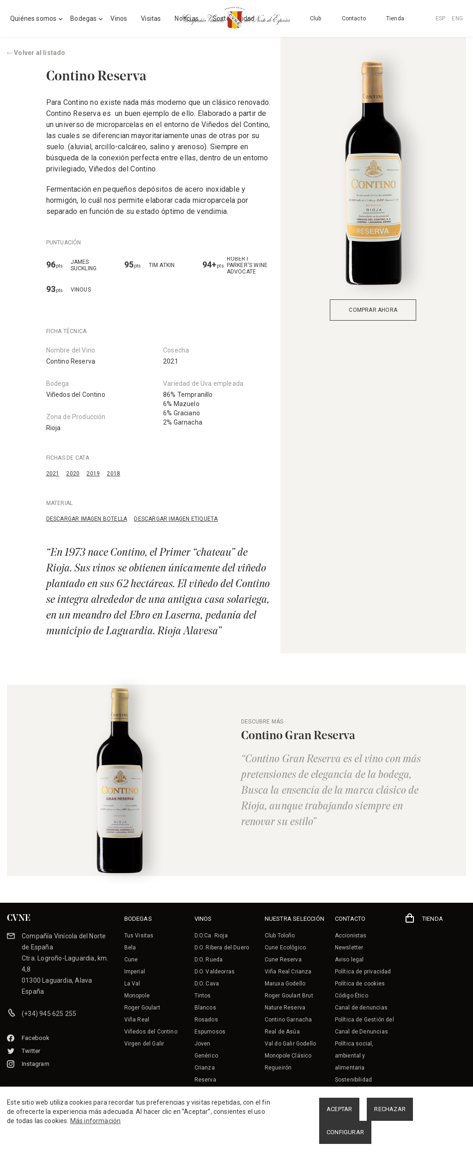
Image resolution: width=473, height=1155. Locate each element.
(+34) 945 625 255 (49, 1013)
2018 (113, 473)
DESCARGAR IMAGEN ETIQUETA (176, 519)
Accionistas (351, 935)
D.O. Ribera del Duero (221, 947)
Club (315, 18)
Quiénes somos (33, 18)
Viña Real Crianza (288, 971)
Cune (131, 959)
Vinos (118, 18)
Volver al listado (36, 52)
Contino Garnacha (288, 1019)
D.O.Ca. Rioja (211, 935)
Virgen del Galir (144, 1043)
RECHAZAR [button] (390, 1109)
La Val (132, 983)
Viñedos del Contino (75, 394)
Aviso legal (349, 959)
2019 (93, 473)
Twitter (23, 1050)
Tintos (202, 995)
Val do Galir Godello (290, 1043)
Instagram (28, 1063)
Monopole (137, 995)
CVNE (18, 918)
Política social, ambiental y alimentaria (354, 1055)
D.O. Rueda (208, 959)
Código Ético (351, 995)
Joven (202, 1043)
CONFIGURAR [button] (345, 1132)
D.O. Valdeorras (214, 971)
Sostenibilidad (353, 1079)
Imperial (134, 971)
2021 (53, 473)
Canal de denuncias (361, 1007)
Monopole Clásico (288, 1055)
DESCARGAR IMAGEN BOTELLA (86, 519)
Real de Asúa (282, 1031)
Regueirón (278, 1067)
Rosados (206, 1019)
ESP (441, 18)
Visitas (151, 18)
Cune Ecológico (285, 947)
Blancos (205, 1007)
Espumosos (210, 1031)
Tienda (395, 18)
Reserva (205, 1079)
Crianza (204, 1067)
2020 (72, 473)
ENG (457, 18)
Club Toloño (280, 935)
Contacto (354, 18)
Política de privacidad (363, 971)
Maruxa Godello (285, 983)
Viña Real (137, 1019)
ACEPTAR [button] (339, 1109)
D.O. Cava (206, 983)
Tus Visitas (139, 935)
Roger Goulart (142, 1007)
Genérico (206, 1055)
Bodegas (83, 18)
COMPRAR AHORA (373, 310)
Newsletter (349, 947)
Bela (130, 947)
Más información (95, 1121)
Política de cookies (360, 983)
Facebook (28, 1037)
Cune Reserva (283, 959)
